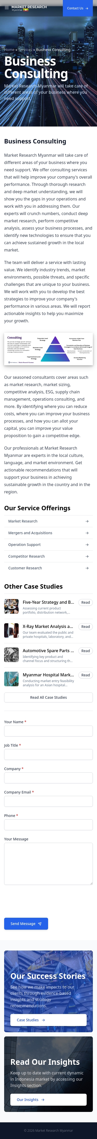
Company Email (19, 792)
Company (14, 768)
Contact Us (77, 8)
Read (85, 602)
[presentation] (43, 903)
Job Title (12, 745)
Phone (11, 815)
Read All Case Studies (48, 697)
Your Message (16, 838)
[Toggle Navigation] (6, 8)
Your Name (15, 721)
